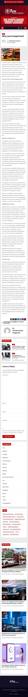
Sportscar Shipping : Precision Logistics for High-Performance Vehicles (14, 570)
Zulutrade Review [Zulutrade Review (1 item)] (14, 534)
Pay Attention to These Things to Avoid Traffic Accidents (18, 348)
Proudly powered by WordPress (9, 689)
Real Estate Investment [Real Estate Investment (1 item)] (8, 532)
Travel (4, 500)
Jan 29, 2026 (6, 574)
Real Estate (5, 487)
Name (4, 403)
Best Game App (8, 22)
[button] (21, 27)
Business (4, 451)
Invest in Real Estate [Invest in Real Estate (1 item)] (14, 522)
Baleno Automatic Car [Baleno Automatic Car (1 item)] (8, 514)
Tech (3, 496)
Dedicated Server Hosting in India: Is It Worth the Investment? (13, 634)
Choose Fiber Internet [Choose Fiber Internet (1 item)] (8, 519)
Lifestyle (4, 483)
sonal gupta (22, 349)
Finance (4, 467)
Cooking (4, 454)
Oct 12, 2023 (15, 349)
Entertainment (6, 461)
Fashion (4, 464)
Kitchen (5, 19)
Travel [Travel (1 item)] (17, 532)
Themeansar (14, 691)
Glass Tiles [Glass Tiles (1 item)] (5, 522)
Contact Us (16, 694)
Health (4, 474)
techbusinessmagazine (14, 41)
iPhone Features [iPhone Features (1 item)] (7, 524)
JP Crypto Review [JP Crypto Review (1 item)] (16, 524)
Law (3, 33)
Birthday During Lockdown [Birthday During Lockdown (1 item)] (9, 516)
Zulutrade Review (11, 19)
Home (11, 694)
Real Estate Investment (17, 22)
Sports (4, 493)
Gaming (4, 470)
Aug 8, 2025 (6, 637)
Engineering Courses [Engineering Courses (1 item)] (20, 519)
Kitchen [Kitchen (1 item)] (5, 527)
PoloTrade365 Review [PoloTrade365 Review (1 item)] (15, 529)
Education (5, 457)
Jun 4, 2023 (15, 358)
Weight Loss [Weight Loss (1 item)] (6, 534)
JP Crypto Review (20, 19)
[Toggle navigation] (18, 28)
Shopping (5, 490)
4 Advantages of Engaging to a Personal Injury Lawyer (18, 357)
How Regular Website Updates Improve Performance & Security (13, 666)
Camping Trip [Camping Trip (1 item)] (20, 516)
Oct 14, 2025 (6, 606)
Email (4, 412)
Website (4, 420)
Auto (3, 448)
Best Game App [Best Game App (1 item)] (19, 514)
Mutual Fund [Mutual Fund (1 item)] (6, 529)
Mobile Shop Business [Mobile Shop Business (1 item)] (13, 527)
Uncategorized (6, 503)
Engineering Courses (18, 21)
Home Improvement (8, 477)
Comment (5, 375)
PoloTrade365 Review (8, 21)
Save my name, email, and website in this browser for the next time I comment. (13, 431)
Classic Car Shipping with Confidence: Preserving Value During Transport (13, 602)
